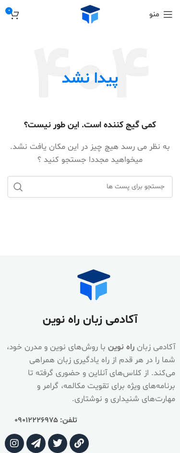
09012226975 (36, 420)
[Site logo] (90, 15)
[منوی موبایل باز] (161, 14)
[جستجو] (90, 187)
